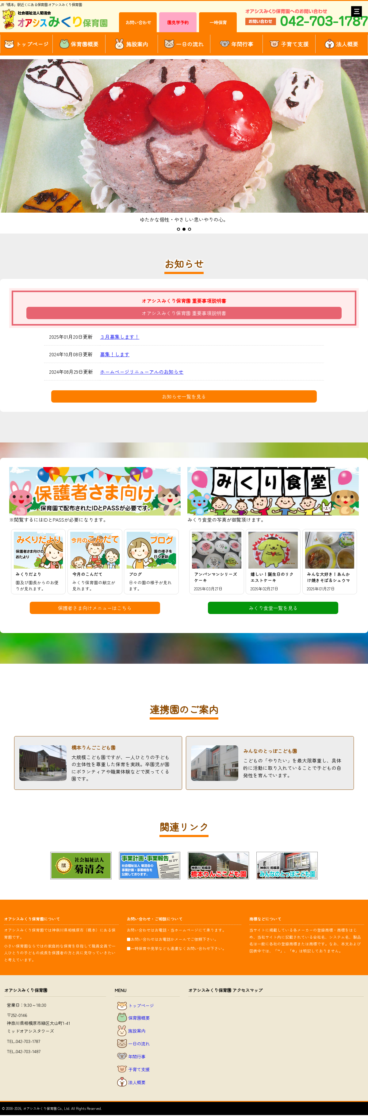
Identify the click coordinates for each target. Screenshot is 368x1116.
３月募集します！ (119, 336)
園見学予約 (178, 22)
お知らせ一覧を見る (184, 396)
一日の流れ (183, 44)
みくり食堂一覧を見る (273, 608)
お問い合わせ (138, 22)
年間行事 (236, 44)
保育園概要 (78, 44)
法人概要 (341, 44)
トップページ (26, 43)
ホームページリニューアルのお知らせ (141, 371)
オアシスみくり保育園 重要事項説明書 (184, 313)
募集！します (114, 354)
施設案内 (131, 44)
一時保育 (218, 22)
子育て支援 (289, 44)
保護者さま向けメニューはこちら (95, 608)
